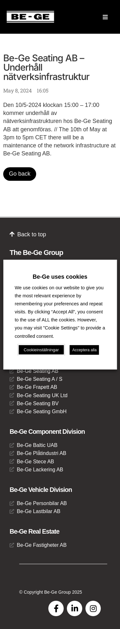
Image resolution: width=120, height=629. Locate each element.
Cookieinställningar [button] (41, 349)
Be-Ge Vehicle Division (41, 489)
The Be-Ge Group (36, 253)
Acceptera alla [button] (84, 350)
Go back (19, 173)
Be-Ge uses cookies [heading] (60, 276)
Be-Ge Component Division (47, 431)
